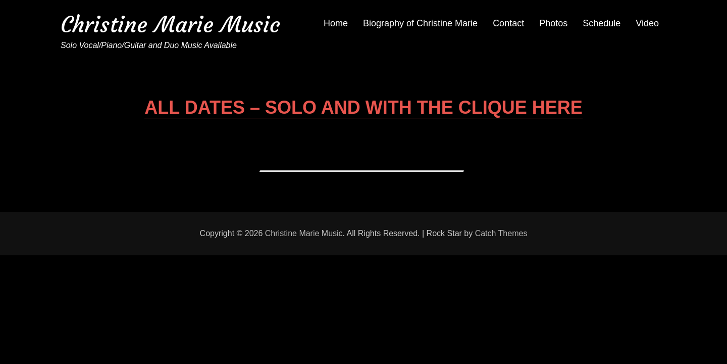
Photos (553, 23)
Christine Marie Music (170, 24)
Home (336, 23)
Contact (508, 23)
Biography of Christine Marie (420, 23)
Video (647, 23)
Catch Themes (501, 233)
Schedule (601, 23)
